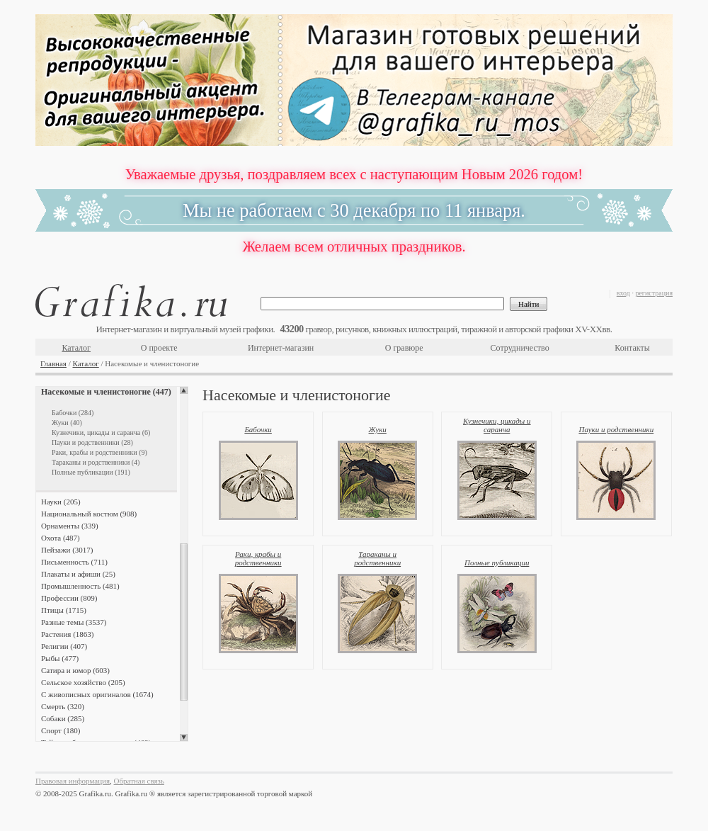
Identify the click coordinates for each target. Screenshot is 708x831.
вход (623, 293)
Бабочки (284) (72, 413)
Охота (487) (60, 537)
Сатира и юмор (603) (75, 670)
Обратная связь (139, 780)
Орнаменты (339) (69, 525)
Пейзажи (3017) (67, 549)
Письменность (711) (74, 562)
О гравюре (404, 348)
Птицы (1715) (63, 610)
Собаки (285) (62, 718)
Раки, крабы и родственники (258, 558)
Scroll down (184, 737)
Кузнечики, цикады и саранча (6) (101, 432)
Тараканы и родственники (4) (95, 462)
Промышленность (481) (80, 586)
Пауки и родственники (615, 429)
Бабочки (257, 429)
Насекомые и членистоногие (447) (106, 392)
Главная (53, 363)
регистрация (654, 293)
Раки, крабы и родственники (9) (99, 452)
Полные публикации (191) (91, 472)
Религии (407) (64, 646)
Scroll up (184, 390)
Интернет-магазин (281, 348)
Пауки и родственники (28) (92, 442)
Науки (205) (61, 501)
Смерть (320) (62, 706)
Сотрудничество (520, 348)
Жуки (378, 429)
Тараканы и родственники (377, 558)
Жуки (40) (67, 422)
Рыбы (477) (60, 658)
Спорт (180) (60, 730)
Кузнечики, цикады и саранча (497, 425)
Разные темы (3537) (73, 622)
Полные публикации (496, 562)
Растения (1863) (67, 634)
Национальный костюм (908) (89, 513)
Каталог (76, 348)
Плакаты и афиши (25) (78, 574)
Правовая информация (72, 780)
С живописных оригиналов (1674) (97, 694)
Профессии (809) (69, 598)
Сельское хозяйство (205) (83, 682)
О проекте (159, 348)
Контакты (632, 348)
